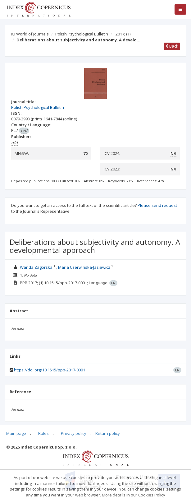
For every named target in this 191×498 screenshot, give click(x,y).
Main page (16, 433)
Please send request (157, 205)
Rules (43, 433)
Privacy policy (73, 433)
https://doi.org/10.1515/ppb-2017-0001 (49, 370)
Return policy (107, 433)
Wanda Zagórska (36, 267)
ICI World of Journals (30, 34)
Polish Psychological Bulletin (81, 34)
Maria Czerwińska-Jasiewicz (84, 267)
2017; (123, 34)
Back (172, 46)
